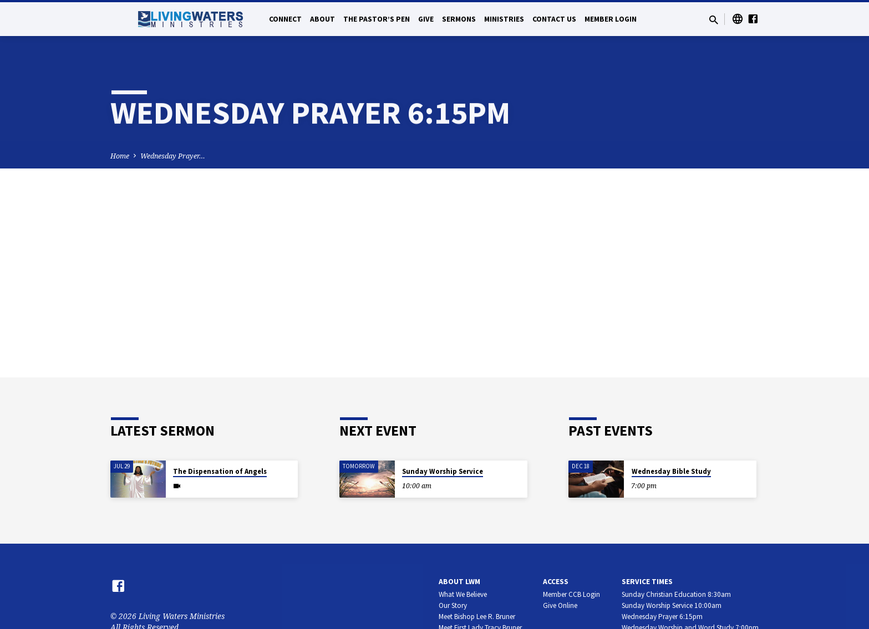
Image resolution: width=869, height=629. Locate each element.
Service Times (647, 581)
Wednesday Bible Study (671, 471)
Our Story (453, 605)
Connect (285, 19)
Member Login (611, 19)
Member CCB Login (571, 594)
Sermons (459, 19)
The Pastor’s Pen (376, 19)
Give (426, 19)
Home (119, 156)
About (322, 19)
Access (555, 581)
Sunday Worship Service (442, 471)
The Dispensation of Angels (220, 471)
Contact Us (554, 19)
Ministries (504, 19)
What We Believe (463, 594)
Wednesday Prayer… (172, 156)
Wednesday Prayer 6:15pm (662, 616)
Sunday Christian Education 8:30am (676, 594)
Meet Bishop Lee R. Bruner (477, 616)
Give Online (560, 605)
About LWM (459, 581)
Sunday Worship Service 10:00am (671, 605)
